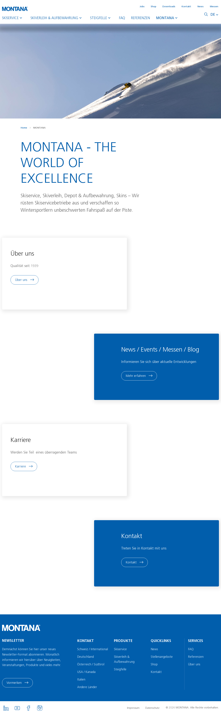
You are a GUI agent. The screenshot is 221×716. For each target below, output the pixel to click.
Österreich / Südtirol (91, 666)
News (200, 6)
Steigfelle (101, 18)
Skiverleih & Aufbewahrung (57, 18)
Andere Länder (87, 688)
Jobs (142, 6)
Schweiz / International (93, 650)
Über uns (21, 280)
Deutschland (86, 658)
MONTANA (168, 18)
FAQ (122, 18)
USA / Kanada (87, 673)
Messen (214, 6)
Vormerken (14, 684)
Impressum (133, 709)
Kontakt (186, 6)
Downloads (168, 6)
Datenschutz (153, 709)
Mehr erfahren (136, 376)
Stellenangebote (162, 658)
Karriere (20, 467)
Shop (153, 6)
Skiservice (13, 18)
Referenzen (140, 18)
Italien (82, 681)
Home (24, 127)
